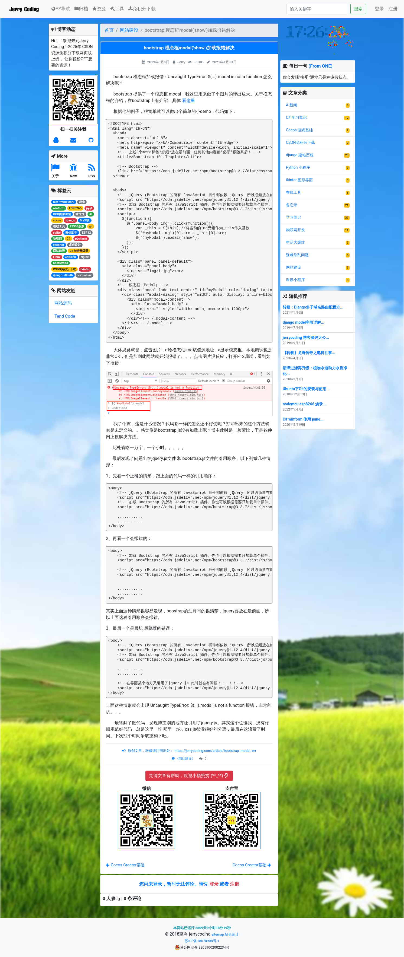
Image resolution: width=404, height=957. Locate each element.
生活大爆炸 (295, 242)
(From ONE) (320, 66)
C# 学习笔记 (296, 117)
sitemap (217, 934)
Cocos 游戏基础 (299, 130)
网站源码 (63, 303)
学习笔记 (293, 217)
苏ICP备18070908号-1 (202, 941)
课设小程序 (295, 280)
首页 (109, 30)
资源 (99, 8)
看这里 (188, 100)
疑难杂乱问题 (297, 255)
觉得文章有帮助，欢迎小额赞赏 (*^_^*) (188, 775)
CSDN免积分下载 (300, 142)
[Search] (317, 9)
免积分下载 (142, 8)
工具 (117, 8)
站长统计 (232, 934)
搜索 (358, 8)
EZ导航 (60, 8)
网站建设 (129, 30)
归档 (81, 8)
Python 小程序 (298, 167)
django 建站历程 (300, 155)
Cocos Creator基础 (125, 865)
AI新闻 (291, 105)
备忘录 (291, 205)
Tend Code (64, 316)
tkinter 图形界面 (299, 180)
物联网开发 (295, 230)
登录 (379, 8)
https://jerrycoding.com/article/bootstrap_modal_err (215, 751)
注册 (393, 8)
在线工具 (293, 192)
